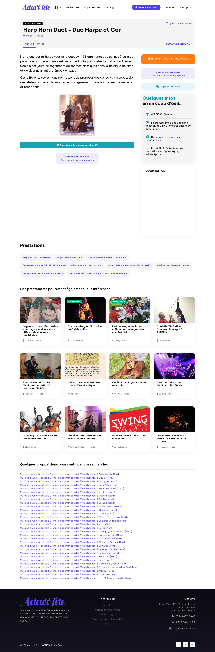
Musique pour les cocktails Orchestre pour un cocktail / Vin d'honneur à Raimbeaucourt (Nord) (71, 535)
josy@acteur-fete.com (183, 628)
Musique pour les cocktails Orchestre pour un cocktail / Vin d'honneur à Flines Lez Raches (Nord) (73, 542)
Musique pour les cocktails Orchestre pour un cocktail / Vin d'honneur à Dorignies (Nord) (68, 481)
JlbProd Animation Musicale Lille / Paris (170, 384)
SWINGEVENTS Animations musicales (129, 437)
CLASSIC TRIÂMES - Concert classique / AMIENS (169, 329)
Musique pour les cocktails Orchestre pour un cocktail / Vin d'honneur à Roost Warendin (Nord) (72, 488)
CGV (107, 624)
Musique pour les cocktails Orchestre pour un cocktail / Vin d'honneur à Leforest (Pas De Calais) (72, 549)
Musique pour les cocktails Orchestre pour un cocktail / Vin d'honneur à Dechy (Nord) (67, 499)
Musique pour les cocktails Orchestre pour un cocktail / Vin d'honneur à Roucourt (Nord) (68, 556)
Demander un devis (146, 7)
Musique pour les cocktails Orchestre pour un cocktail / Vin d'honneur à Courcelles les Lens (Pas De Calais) (78, 567)
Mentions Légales (107, 614)
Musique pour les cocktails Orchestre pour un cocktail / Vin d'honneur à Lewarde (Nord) (68, 545)
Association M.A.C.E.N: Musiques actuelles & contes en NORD (37, 385)
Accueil (29, 43)
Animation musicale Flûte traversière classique (83, 384)
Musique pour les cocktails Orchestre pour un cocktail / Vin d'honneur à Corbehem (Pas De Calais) (73, 563)
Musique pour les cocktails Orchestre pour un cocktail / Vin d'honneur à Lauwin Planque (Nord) (71, 506)
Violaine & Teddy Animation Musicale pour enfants (84, 437)
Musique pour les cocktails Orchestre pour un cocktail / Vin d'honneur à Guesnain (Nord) (68, 510)
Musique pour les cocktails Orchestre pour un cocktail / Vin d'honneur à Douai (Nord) (66, 477)
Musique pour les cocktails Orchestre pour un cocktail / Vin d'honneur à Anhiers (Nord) (67, 492)
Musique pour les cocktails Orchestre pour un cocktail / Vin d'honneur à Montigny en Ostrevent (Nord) (76, 531)
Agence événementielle (107, 609)
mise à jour (168, 137)
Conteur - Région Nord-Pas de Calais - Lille (84, 328)
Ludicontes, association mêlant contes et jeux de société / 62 (128, 329)
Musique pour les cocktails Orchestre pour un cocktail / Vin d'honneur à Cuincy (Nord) (67, 513)
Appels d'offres (92, 7)
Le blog (110, 7)
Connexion (169, 7)
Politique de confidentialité (107, 619)
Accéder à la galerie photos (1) (77, 145)
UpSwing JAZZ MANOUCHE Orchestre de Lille (40, 437)
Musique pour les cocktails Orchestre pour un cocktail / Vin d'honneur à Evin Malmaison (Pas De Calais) (76, 578)
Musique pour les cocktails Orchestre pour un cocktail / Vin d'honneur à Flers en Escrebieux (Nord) (74, 517)
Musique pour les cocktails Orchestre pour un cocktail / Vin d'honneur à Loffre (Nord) (66, 527)
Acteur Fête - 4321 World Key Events (46, 645)
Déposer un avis (168, 86)
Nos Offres (107, 605)
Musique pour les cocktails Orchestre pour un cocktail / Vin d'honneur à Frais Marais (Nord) (70, 474)
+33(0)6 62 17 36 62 (185, 616)
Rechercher (72, 7)
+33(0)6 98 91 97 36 (184, 622)
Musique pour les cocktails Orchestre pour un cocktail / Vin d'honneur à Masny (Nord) (67, 570)
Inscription (186, 7)
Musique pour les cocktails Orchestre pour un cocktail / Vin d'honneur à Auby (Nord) (66, 524)
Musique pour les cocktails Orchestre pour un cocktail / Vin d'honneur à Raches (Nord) (67, 495)
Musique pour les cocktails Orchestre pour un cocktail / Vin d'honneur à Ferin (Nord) (66, 560)
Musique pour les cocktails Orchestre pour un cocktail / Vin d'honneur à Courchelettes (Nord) (71, 538)
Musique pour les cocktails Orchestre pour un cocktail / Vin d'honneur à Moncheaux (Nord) (69, 574)
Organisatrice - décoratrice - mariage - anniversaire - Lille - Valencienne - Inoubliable (40, 331)
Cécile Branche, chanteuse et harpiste (129, 384)
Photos (41, 43)
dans (36, 257)
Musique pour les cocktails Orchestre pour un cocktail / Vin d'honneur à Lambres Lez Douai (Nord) (73, 520)
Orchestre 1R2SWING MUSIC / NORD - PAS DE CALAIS (171, 438)
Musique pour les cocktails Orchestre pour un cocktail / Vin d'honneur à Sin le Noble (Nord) (69, 485)
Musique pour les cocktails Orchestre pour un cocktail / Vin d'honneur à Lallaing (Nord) (67, 502)
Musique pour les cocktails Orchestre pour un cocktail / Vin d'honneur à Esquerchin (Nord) (69, 552)
